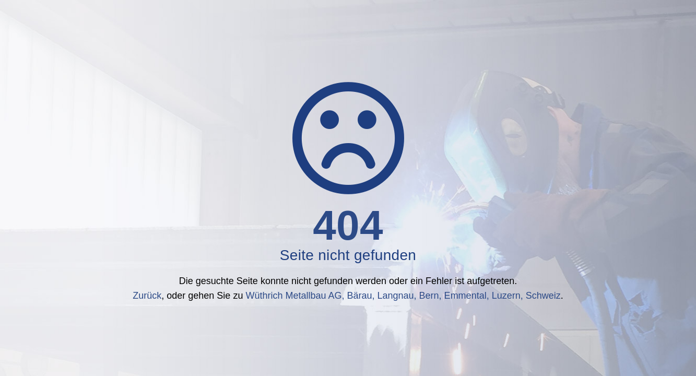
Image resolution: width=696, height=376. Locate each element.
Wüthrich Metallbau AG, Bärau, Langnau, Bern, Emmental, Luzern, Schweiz (402, 295)
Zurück (147, 295)
